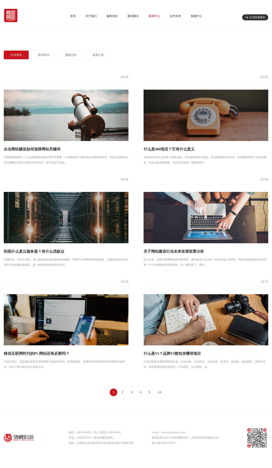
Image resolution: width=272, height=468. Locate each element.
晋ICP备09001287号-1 (164, 443)
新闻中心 (154, 17)
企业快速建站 (257, 17)
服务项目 (112, 17)
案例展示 (133, 17)
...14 (158, 392)
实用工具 (104, 54)
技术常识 (46, 54)
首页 (73, 17)
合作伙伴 (175, 17)
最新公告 (75, 54)
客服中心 (196, 17)
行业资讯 (17, 54)
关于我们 (91, 17)
